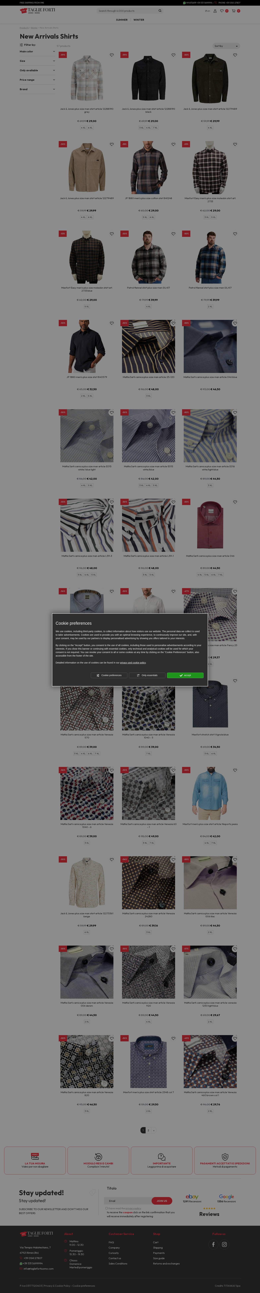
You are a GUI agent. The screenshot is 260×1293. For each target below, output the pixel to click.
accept (185, 675)
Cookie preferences (109, 675)
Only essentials (147, 675)
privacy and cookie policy (133, 662)
